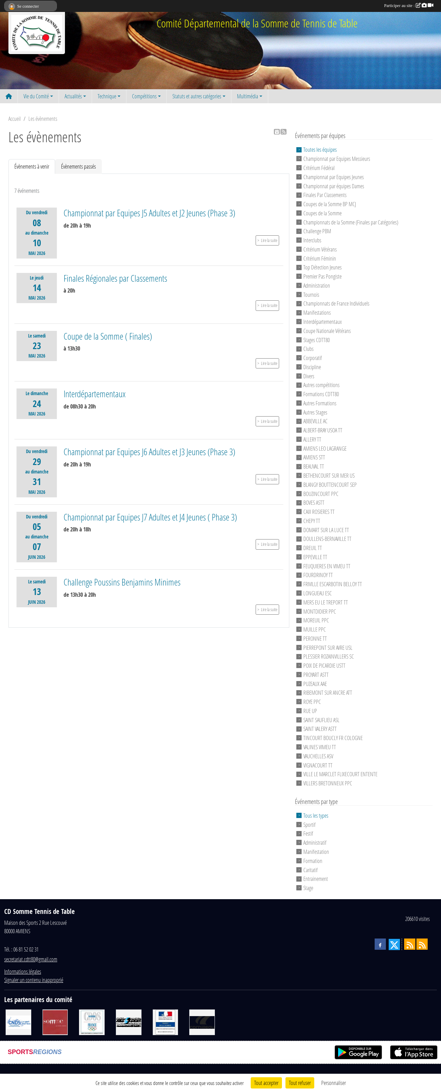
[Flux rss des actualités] (409, 944)
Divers (308, 375)
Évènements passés (78, 166)
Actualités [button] (73, 96)
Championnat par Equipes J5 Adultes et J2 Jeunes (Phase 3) (149, 213)
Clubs (308, 348)
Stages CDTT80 (316, 339)
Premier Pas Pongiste (322, 276)
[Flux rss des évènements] (422, 944)
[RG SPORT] (128, 1021)
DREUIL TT (312, 547)
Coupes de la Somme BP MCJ (329, 204)
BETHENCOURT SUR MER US (329, 475)
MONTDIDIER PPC (319, 611)
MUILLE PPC (314, 629)
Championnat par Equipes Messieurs (336, 158)
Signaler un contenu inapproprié (33, 979)
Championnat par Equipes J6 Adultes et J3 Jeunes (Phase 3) (149, 452)
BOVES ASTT (313, 502)
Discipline (312, 367)
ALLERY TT (312, 439)
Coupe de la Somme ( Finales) (108, 336)
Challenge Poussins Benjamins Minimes (122, 582)
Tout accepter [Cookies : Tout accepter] (266, 1082)
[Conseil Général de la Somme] (55, 1021)
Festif (308, 833)
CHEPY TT (311, 520)
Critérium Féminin (319, 258)
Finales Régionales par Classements (115, 278)
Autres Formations (319, 403)
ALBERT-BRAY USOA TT (322, 430)
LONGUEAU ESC (317, 593)
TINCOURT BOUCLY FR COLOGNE (333, 737)
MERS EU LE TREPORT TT (325, 602)
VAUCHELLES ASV (318, 756)
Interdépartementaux (95, 394)
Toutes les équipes (320, 149)
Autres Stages (315, 412)
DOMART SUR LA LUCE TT (326, 529)
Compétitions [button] (144, 96)
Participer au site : (408, 5)
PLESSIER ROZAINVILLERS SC (328, 656)
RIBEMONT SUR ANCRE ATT (327, 692)
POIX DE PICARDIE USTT (324, 665)
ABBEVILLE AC (315, 421)
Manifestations (317, 312)
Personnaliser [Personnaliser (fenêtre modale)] (333, 1082)
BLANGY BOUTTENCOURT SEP (330, 484)
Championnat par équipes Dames (333, 185)
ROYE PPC (312, 701)
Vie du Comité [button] (36, 96)
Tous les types (315, 815)
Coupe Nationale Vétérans (327, 330)
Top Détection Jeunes (322, 267)
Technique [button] (107, 96)
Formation (312, 860)
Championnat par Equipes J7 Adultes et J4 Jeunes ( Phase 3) (150, 517)
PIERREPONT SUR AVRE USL (328, 647)
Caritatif (310, 869)
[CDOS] (92, 1021)
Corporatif (312, 357)
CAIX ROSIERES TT (319, 511)
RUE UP (310, 710)
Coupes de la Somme (322, 213)
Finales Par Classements (325, 194)
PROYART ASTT (316, 674)
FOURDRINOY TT (318, 574)
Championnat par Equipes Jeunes (333, 177)
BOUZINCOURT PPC (320, 493)
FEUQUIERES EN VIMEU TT (326, 565)
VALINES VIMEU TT (319, 747)
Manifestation (316, 851)
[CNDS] (18, 1021)
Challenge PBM (317, 231)
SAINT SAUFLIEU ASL (321, 719)
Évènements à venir (31, 166)
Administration (316, 285)
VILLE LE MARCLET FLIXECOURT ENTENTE (340, 774)
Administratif (315, 842)
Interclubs (312, 240)
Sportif (309, 824)
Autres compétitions (321, 384)
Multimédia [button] (247, 96)
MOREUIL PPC (316, 620)
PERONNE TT (315, 638)
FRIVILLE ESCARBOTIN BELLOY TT (332, 584)
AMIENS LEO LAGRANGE (325, 448)
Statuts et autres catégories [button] (196, 96)
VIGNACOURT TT (318, 765)
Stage (308, 887)
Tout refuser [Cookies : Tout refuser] (300, 1082)
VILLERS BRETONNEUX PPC (327, 783)
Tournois (311, 294)
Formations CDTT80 (321, 394)
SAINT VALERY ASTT (320, 728)
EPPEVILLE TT (315, 557)
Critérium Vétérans (320, 249)
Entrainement (315, 878)
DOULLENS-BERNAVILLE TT (327, 538)
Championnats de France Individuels (336, 303)
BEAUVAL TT (313, 466)
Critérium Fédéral (319, 167)
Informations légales (22, 971)
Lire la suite (269, 240)
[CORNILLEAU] (202, 1021)
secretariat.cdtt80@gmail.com (30, 959)
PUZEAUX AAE (315, 683)
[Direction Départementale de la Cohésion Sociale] (165, 1021)
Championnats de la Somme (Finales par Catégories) (350, 221)
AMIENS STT (314, 457)
